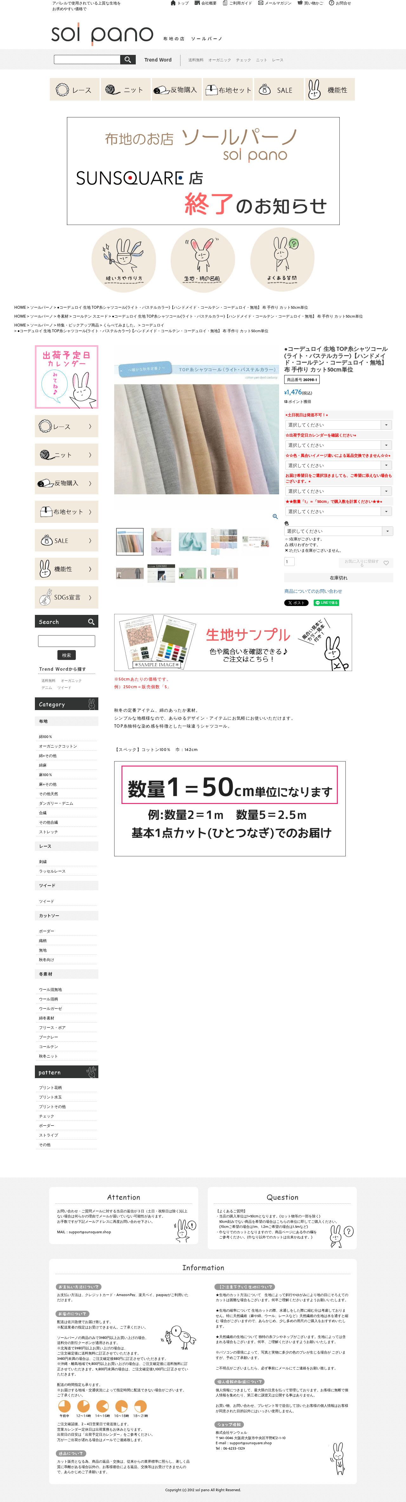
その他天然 (48, 793)
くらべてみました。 (120, 325)
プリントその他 (52, 1106)
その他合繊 (48, 822)
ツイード (64, 687)
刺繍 (43, 861)
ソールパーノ (41, 307)
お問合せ (343, 3)
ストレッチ (48, 831)
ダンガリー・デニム (56, 803)
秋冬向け (46, 959)
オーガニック (219, 60)
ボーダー (46, 931)
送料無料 (196, 60)
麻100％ (45, 774)
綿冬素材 (46, 1018)
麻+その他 (47, 784)
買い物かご (313, 3)
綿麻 (43, 765)
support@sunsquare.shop (90, 1232)
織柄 (43, 940)
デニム (47, 687)
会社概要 (209, 3)
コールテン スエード (90, 316)
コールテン (48, 1046)
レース (278, 60)
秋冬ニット (48, 1056)
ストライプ (48, 1135)
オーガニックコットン (58, 746)
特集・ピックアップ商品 (78, 325)
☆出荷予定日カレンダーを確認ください (321, 435)
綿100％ (45, 736)
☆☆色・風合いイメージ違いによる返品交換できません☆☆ (338, 455)
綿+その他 (47, 755)
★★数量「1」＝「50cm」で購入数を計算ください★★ (334, 501)
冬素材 (63, 316)
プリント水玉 (50, 1097)
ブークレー (48, 1037)
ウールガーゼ (50, 1008)
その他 (44, 1144)
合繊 (43, 812)
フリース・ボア (52, 1027)
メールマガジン (278, 3)
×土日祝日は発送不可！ (307, 415)
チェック (243, 60)
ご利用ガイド (240, 3)
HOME (20, 307)
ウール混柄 (48, 999)
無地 (43, 950)
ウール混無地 (50, 989)
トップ (183, 3)
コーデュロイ (152, 325)
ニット (261, 60)
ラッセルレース (52, 871)
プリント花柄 (50, 1087)
